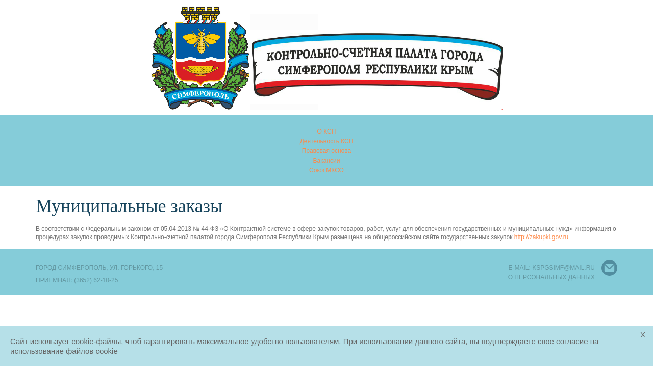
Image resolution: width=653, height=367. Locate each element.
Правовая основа (326, 150)
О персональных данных (551, 277)
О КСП (326, 131)
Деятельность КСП (327, 141)
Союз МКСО (326, 170)
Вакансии (326, 160)
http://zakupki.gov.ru (541, 237)
